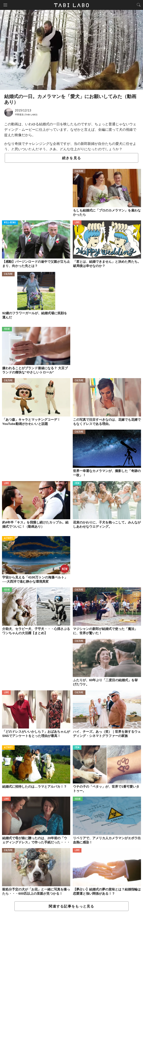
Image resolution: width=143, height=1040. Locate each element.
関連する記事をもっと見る (71, 906)
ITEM (77, 483)
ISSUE (7, 329)
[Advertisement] (71, 975)
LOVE (77, 222)
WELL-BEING (10, 222)
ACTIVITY (8, 538)
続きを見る (71, 158)
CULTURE (79, 171)
